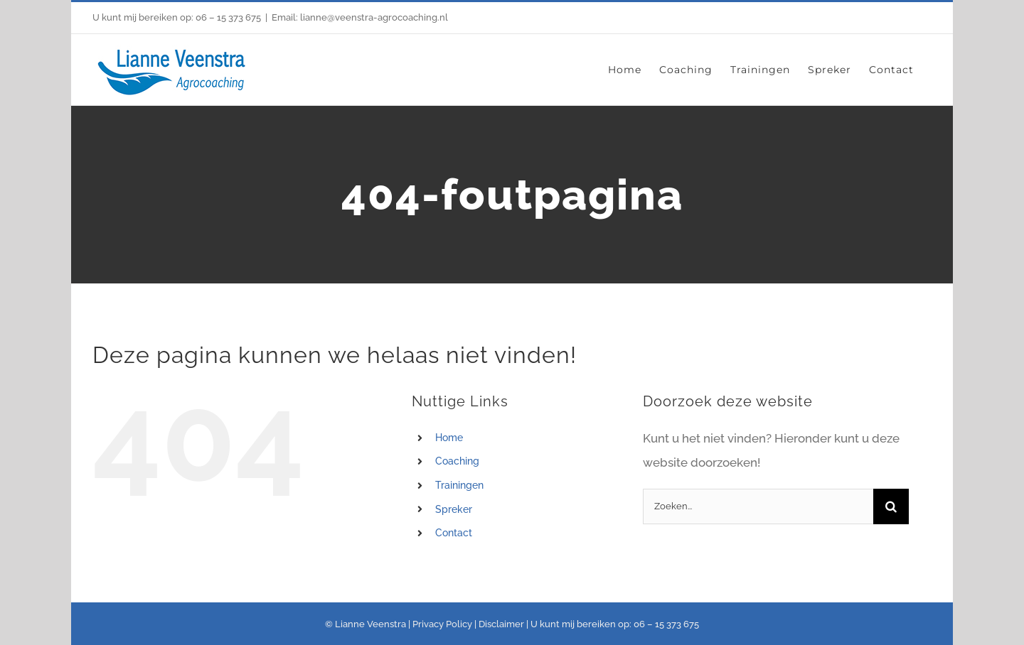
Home (449, 437)
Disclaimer (501, 624)
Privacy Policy (442, 624)
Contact (453, 532)
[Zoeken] (891, 506)
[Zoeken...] (758, 506)
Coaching (457, 461)
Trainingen (459, 485)
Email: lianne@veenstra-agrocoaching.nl (360, 17)
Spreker (453, 509)
